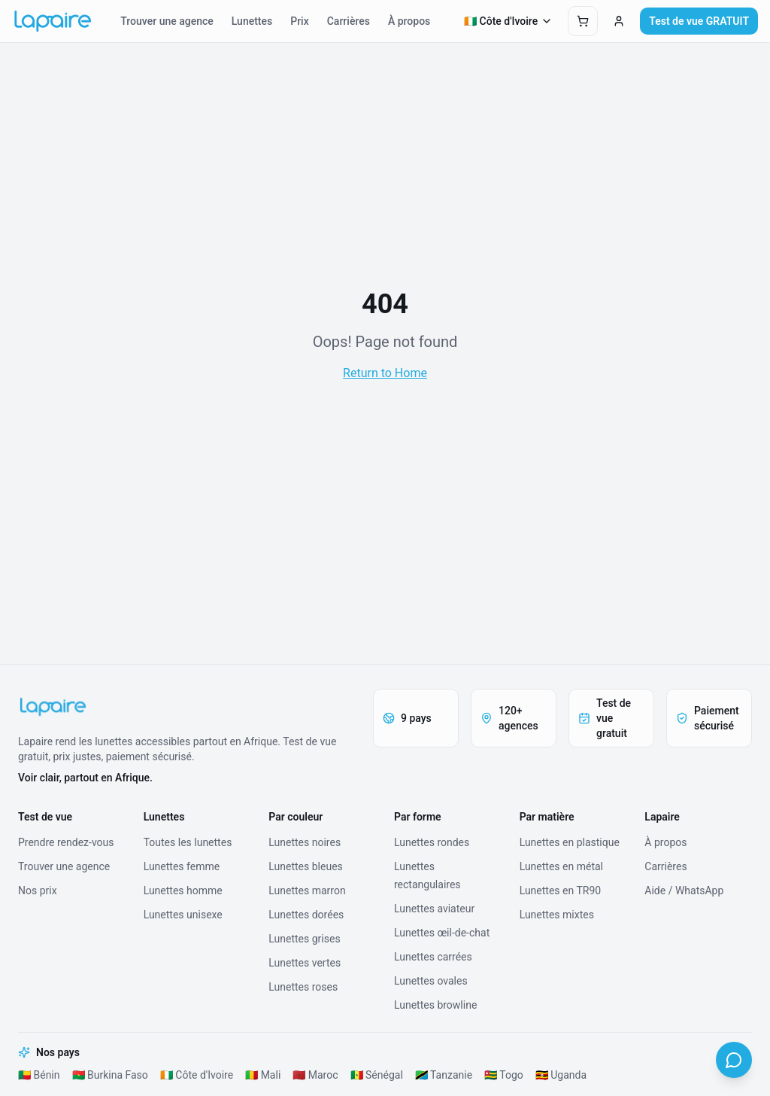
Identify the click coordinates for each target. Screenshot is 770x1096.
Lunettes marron (306, 890)
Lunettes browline (435, 1005)
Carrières (348, 21)
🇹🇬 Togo (503, 1075)
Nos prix (37, 890)
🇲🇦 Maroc (315, 1075)
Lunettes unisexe (183, 915)
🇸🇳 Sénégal (376, 1075)
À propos (409, 21)
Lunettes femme (182, 866)
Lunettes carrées (433, 957)
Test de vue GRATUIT (699, 21)
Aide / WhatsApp (683, 890)
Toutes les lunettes (188, 842)
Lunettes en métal (561, 866)
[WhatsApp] (734, 1060)
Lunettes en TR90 (560, 890)
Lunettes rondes (431, 842)
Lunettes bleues (305, 866)
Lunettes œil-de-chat (442, 933)
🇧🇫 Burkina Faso (110, 1075)
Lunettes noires (304, 842)
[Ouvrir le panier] (583, 21)
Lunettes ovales (431, 981)
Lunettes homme (183, 890)
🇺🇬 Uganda (561, 1075)
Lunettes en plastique (570, 842)
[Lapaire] (186, 707)
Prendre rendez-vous (66, 842)
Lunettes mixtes (557, 915)
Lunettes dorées (306, 915)
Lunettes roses (303, 987)
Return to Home (385, 373)
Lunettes (252, 21)
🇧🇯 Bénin (39, 1075)
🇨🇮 (508, 21)
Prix (299, 21)
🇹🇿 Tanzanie (443, 1075)
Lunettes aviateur (434, 909)
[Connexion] (619, 21)
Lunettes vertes (304, 963)
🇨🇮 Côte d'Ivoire (196, 1075)
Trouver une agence (166, 21)
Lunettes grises (304, 939)
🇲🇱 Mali (262, 1075)
